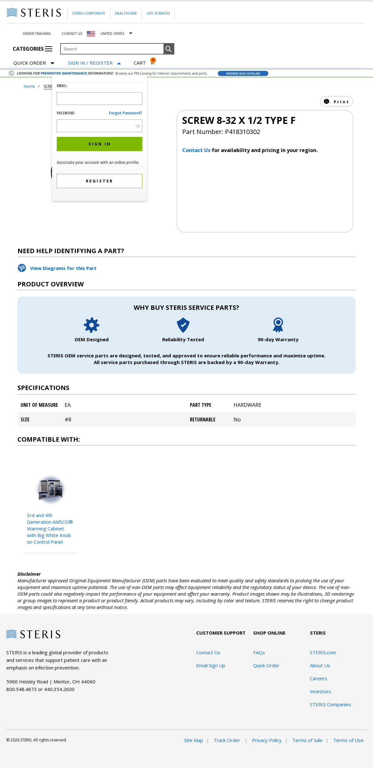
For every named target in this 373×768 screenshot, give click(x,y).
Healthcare (126, 13)
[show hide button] (138, 126)
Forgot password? (125, 113)
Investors (320, 691)
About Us (320, 665)
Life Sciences (158, 13)
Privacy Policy (267, 740)
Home (29, 86)
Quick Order (34, 63)
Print (341, 102)
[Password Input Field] (99, 125)
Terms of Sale (307, 740)
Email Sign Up (210, 665)
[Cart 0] (144, 63)
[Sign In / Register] (94, 63)
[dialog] (99, 139)
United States (112, 33)
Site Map (193, 740)
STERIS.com (323, 652)
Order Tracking (37, 33)
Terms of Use (348, 740)
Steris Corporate (88, 13)
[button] (169, 49)
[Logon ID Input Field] (99, 98)
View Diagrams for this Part (63, 268)
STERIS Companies (330, 704)
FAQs (259, 652)
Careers (318, 678)
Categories (32, 48)
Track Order (227, 740)
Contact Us (72, 33)
